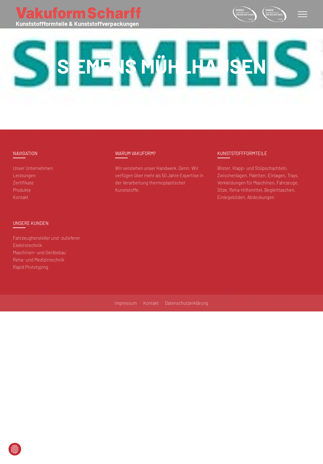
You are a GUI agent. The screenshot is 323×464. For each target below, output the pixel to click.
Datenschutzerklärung (186, 303)
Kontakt (20, 197)
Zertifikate (23, 182)
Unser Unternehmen (33, 168)
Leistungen (24, 175)
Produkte (22, 190)
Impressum (126, 303)
